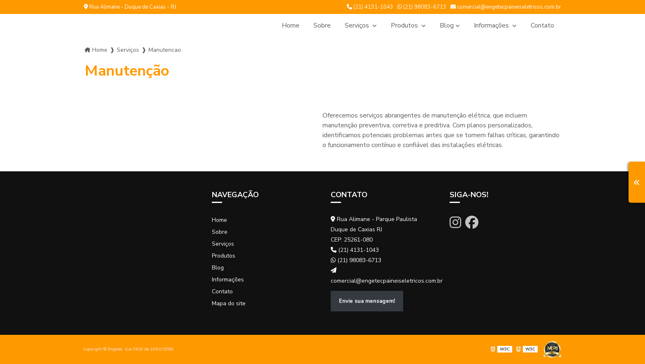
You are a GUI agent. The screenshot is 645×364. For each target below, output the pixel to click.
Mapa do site (229, 303)
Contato (542, 25)
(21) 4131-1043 (370, 7)
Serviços (358, 25)
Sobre (322, 25)
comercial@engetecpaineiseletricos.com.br (505, 7)
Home (290, 25)
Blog (447, 25)
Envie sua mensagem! (367, 301)
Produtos (405, 25)
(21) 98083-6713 (421, 7)
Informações (492, 25)
